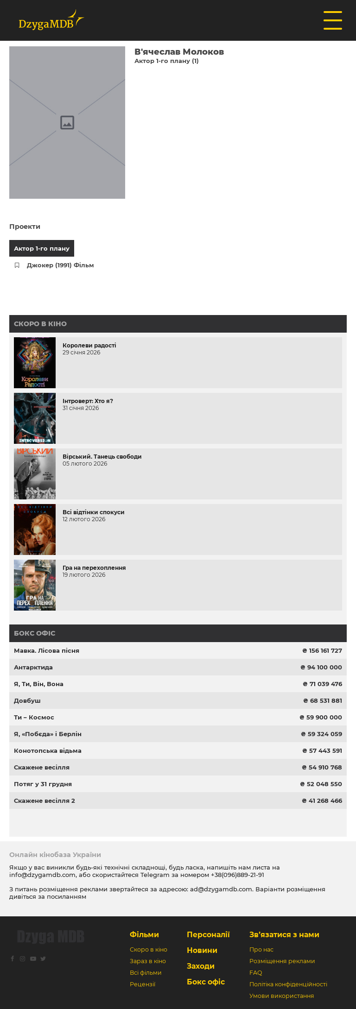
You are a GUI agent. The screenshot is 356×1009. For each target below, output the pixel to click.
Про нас (261, 949)
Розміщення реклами (282, 961)
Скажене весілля (42, 767)
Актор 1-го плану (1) (166, 60)
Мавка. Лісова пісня (46, 650)
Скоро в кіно (40, 324)
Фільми (144, 934)
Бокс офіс (34, 633)
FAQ (255, 972)
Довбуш (27, 700)
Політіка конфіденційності (288, 984)
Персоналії (208, 934)
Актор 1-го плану (42, 248)
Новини (202, 950)
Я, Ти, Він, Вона (39, 683)
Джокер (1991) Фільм (60, 265)
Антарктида (33, 667)
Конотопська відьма (48, 750)
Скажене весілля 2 (44, 800)
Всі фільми (146, 972)
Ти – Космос (34, 717)
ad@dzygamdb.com (221, 889)
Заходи (201, 966)
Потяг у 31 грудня (43, 784)
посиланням (66, 896)
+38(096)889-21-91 (237, 874)
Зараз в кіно (148, 961)
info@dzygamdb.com (42, 874)
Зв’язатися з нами (284, 934)
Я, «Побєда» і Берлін (48, 734)
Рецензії (142, 984)
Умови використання (281, 995)
